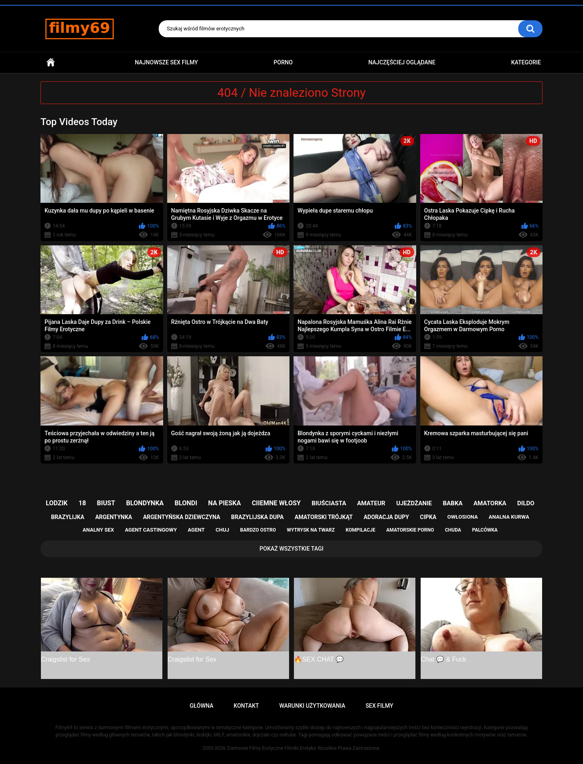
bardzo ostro (258, 530)
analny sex (98, 530)
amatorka (489, 503)
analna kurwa (509, 517)
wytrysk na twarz (310, 530)
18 (82, 503)
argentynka (113, 517)
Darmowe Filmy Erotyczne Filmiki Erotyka (271, 748)
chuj (223, 530)
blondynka (145, 503)
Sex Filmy (380, 705)
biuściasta (329, 503)
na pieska (224, 503)
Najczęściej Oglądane (402, 62)
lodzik (57, 503)
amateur (371, 503)
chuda (453, 530)
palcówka (485, 530)
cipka (428, 517)
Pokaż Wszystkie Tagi (291, 548)
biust (106, 503)
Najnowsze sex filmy (166, 62)
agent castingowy (151, 530)
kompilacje (360, 530)
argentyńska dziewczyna (181, 517)
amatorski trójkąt (324, 517)
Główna (50, 62)
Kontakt (246, 705)
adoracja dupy (386, 517)
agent (196, 530)
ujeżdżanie (414, 503)
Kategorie (526, 62)
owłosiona (462, 517)
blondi (185, 503)
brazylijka (67, 517)
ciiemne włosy (276, 503)
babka (453, 503)
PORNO (283, 62)
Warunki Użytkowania (312, 705)
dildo (525, 503)
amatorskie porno (410, 530)
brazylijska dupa (257, 517)
